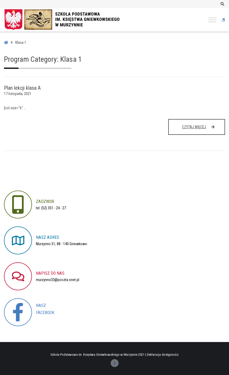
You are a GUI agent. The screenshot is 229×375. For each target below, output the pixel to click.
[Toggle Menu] (212, 19)
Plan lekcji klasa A (22, 88)
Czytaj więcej (199, 129)
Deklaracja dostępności (163, 355)
